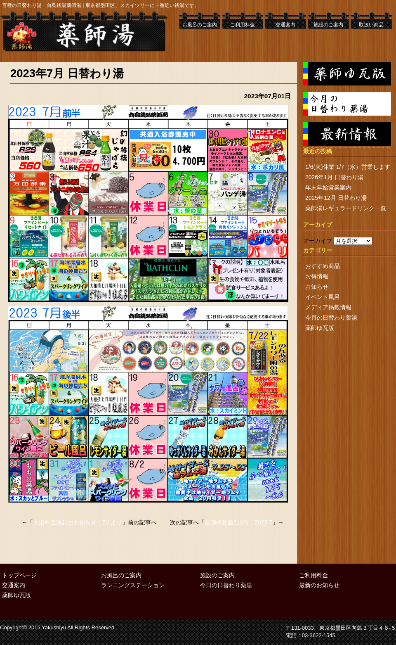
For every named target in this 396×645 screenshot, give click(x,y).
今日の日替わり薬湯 (226, 585)
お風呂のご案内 (199, 25)
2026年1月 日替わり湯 (334, 177)
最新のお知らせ (319, 585)
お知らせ (316, 286)
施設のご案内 (328, 25)
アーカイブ (317, 240)
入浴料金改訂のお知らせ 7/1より (77, 522)
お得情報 (316, 276)
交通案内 (285, 25)
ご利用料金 (242, 25)
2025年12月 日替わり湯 (336, 197)
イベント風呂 (322, 297)
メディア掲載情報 (328, 307)
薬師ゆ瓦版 (319, 328)
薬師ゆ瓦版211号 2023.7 (238, 522)
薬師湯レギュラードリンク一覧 (345, 208)
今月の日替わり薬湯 (331, 317)
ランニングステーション (133, 585)
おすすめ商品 (322, 266)
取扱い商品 (371, 25)
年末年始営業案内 (328, 187)
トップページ (19, 575)
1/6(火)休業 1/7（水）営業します (347, 167)
